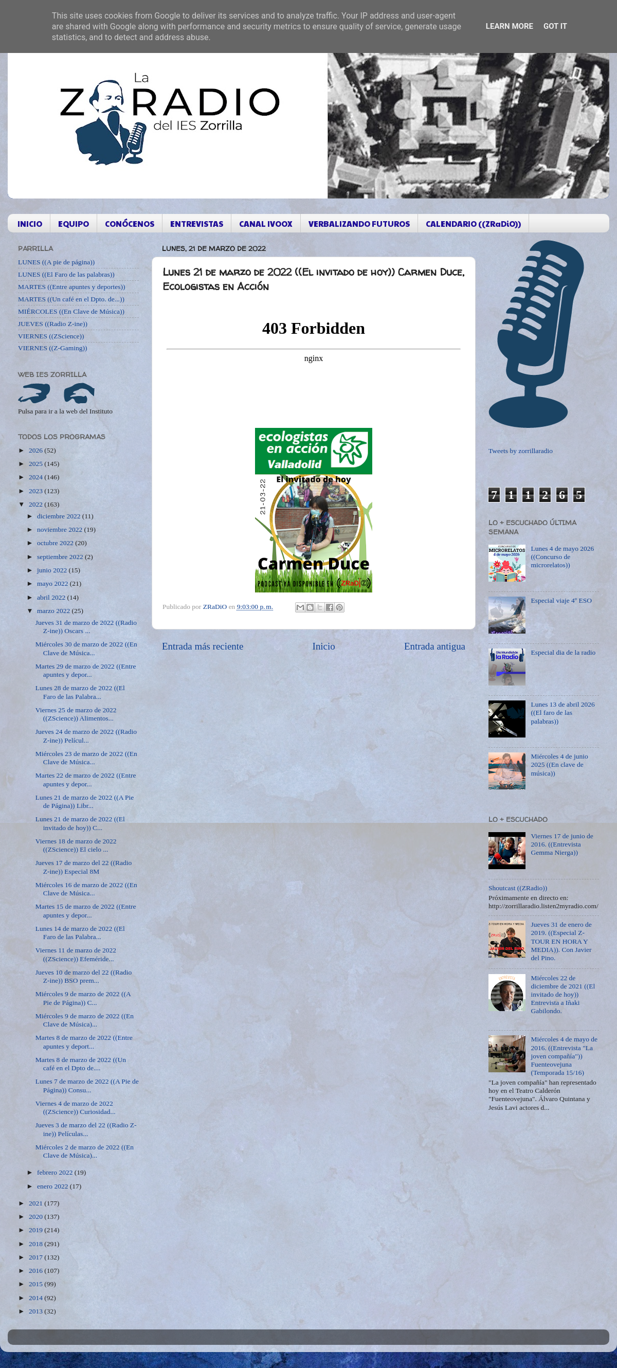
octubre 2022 (56, 543)
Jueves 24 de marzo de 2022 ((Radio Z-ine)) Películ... (86, 736)
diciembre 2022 (59, 516)
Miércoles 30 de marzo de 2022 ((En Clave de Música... (86, 648)
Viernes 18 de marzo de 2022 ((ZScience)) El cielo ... (76, 845)
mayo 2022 (53, 583)
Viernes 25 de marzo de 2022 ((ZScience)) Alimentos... (76, 714)
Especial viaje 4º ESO (561, 600)
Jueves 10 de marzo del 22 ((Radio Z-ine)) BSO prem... (83, 976)
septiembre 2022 (61, 557)
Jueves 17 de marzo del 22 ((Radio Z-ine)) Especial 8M (83, 867)
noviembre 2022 (60, 529)
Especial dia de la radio (563, 652)
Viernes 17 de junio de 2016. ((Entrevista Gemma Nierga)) (562, 844)
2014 (36, 1298)
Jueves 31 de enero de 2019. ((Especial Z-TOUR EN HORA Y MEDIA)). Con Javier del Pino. (561, 941)
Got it (555, 26)
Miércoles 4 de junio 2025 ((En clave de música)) (559, 764)
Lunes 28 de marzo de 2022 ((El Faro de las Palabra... (80, 692)
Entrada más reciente (202, 646)
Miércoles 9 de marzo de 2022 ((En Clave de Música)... (84, 1020)
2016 (36, 1270)
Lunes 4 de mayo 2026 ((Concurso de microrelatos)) (562, 557)
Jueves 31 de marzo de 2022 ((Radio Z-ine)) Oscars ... (86, 627)
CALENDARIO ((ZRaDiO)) (473, 223)
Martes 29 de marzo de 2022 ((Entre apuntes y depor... (85, 670)
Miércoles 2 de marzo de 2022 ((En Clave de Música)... (84, 1151)
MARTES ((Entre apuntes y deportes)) (71, 287)
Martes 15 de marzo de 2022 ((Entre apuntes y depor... (85, 911)
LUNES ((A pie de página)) (56, 262)
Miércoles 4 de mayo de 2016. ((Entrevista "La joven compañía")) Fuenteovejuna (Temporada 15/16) (564, 1055)
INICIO (29, 223)
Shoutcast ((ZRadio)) (517, 888)
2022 (36, 504)
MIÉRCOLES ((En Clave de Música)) (71, 311)
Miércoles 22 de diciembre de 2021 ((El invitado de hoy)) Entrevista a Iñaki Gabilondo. (563, 994)
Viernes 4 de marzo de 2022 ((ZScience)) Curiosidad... (75, 1107)
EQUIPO (73, 223)
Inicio (324, 646)
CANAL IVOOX (266, 223)
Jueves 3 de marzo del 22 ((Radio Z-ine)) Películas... (86, 1129)
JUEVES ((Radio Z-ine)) (52, 324)
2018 (36, 1244)
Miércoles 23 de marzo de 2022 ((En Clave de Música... (86, 758)
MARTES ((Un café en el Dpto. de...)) (71, 299)
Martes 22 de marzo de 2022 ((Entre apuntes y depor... (85, 779)
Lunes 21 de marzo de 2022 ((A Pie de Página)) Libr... (84, 801)
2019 (36, 1230)
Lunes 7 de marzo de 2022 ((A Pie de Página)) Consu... (87, 1085)
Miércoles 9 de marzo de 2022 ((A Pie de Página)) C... (83, 998)
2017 (36, 1257)
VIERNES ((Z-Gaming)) (52, 348)
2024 (36, 477)
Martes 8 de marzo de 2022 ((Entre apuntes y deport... (84, 1042)
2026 (36, 450)
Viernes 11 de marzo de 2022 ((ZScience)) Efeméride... (75, 954)
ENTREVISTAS (196, 223)
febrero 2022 (56, 1172)
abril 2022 (52, 597)
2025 (36, 463)
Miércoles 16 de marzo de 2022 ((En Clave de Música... (86, 889)
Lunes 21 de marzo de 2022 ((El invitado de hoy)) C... (80, 823)
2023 (36, 491)
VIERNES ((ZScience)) (51, 336)
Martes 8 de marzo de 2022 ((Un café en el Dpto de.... (80, 1064)
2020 (36, 1216)
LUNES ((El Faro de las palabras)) (66, 274)
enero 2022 (53, 1186)
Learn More (509, 26)
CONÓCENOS (129, 223)
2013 (36, 1311)
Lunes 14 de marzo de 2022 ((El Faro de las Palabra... (80, 933)
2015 (36, 1284)
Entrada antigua (434, 646)
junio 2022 (53, 570)
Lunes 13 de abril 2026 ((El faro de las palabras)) (562, 712)
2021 (36, 1203)
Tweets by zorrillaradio (520, 451)
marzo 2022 (54, 611)
